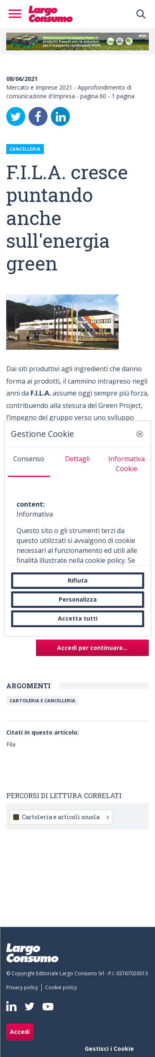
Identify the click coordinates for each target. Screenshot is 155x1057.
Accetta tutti (78, 619)
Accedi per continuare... (92, 648)
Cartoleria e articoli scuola (65, 817)
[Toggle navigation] (17, 14)
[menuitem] (23, 987)
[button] (139, 434)
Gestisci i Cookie (109, 1048)
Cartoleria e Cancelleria (42, 700)
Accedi (20, 1032)
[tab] (28, 462)
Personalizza (78, 599)
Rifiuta (78, 580)
